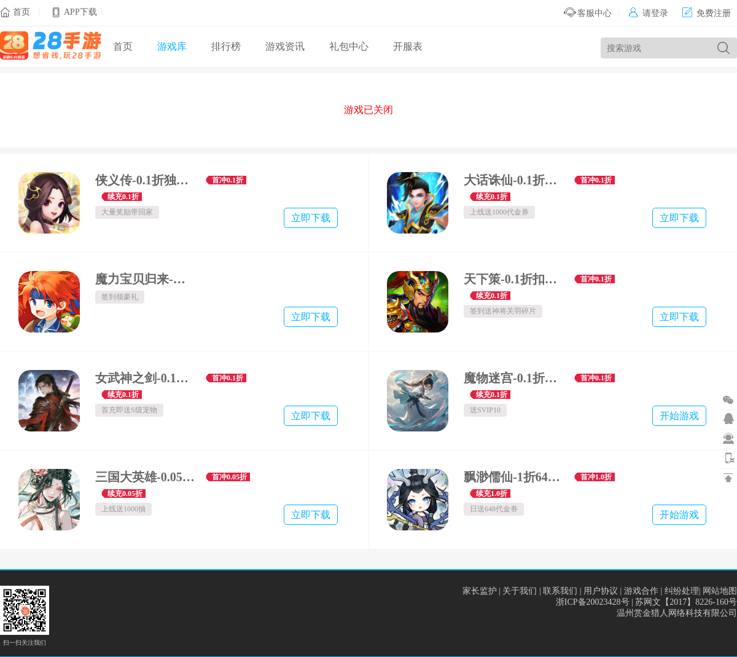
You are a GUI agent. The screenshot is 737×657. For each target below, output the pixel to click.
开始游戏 (679, 416)
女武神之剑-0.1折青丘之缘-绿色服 (146, 378)
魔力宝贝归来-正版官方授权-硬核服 (146, 279)
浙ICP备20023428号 (593, 602)
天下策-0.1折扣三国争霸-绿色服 (514, 279)
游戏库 (172, 46)
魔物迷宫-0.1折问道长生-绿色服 (514, 378)
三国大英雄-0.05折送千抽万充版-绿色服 (146, 477)
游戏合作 (641, 591)
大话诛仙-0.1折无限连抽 (514, 180)
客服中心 (588, 13)
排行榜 (226, 46)
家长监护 (479, 591)
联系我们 (560, 591)
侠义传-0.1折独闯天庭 (146, 180)
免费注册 (706, 13)
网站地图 (720, 591)
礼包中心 (348, 46)
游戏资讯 (285, 46)
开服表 (408, 46)
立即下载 (310, 218)
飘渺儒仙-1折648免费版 (514, 477)
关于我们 (519, 591)
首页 (21, 12)
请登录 (648, 13)
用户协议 (600, 591)
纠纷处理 (682, 591)
